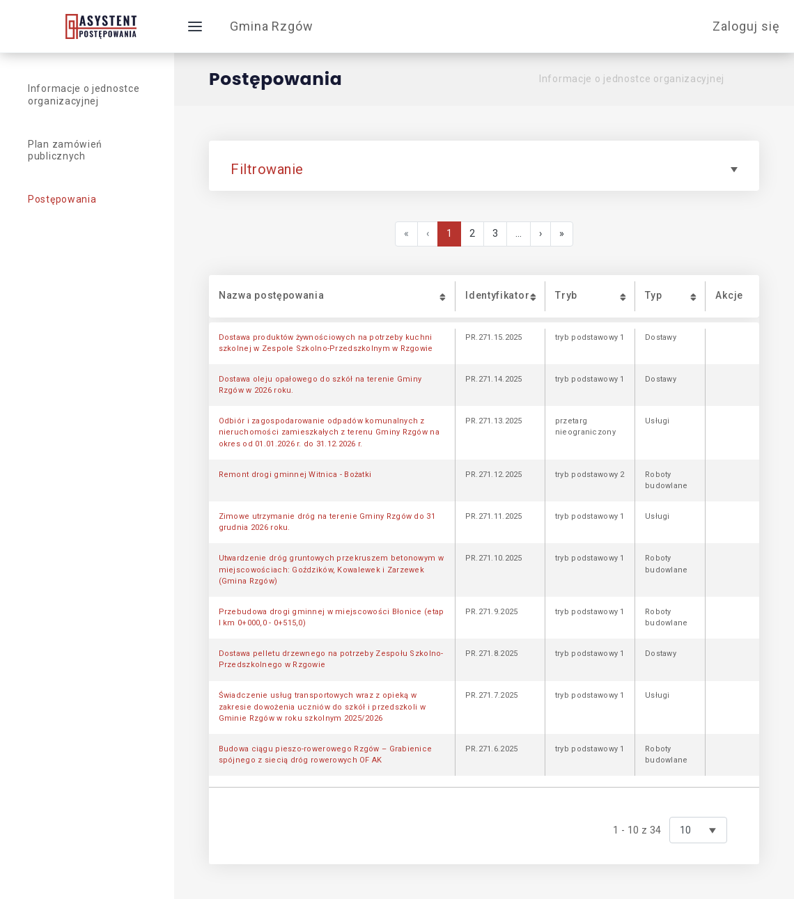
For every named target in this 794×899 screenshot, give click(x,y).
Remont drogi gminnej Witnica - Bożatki (295, 474)
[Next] (540, 234)
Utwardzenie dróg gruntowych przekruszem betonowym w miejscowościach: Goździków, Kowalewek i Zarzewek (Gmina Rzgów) (331, 570)
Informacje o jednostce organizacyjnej (631, 78)
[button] (332, 296)
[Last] (561, 234)
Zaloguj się (746, 26)
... (518, 234)
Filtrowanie (484, 169)
